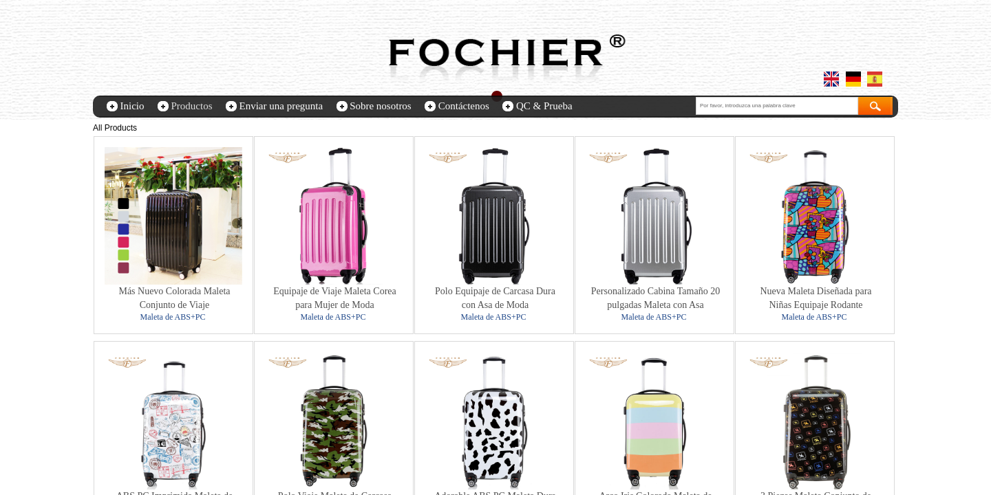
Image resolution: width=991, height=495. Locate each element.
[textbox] (777, 106)
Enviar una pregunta (281, 105)
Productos (192, 105)
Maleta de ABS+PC (173, 317)
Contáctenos (463, 105)
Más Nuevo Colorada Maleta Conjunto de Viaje (174, 298)
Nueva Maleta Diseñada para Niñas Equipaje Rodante (815, 298)
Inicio (132, 105)
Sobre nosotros (381, 105)
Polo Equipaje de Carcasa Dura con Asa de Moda (495, 298)
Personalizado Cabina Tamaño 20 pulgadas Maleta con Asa (655, 298)
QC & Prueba (544, 105)
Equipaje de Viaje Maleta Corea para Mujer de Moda (334, 298)
